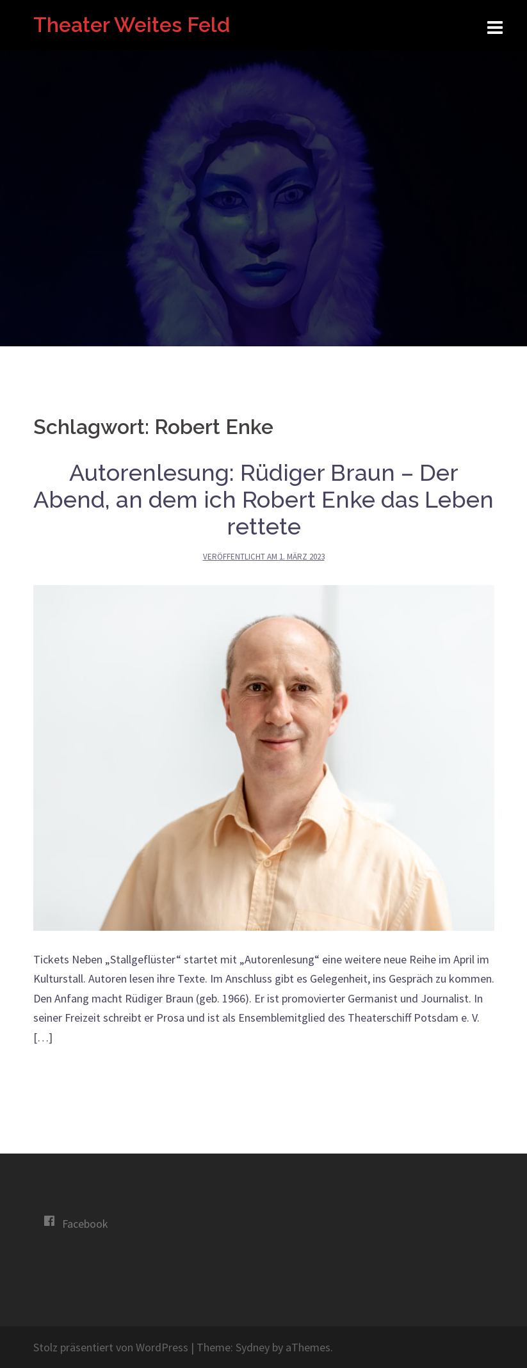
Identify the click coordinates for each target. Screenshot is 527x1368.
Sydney (253, 1347)
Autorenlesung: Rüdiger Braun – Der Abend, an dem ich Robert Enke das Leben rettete (263, 499)
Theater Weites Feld (131, 24)
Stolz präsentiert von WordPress (110, 1347)
